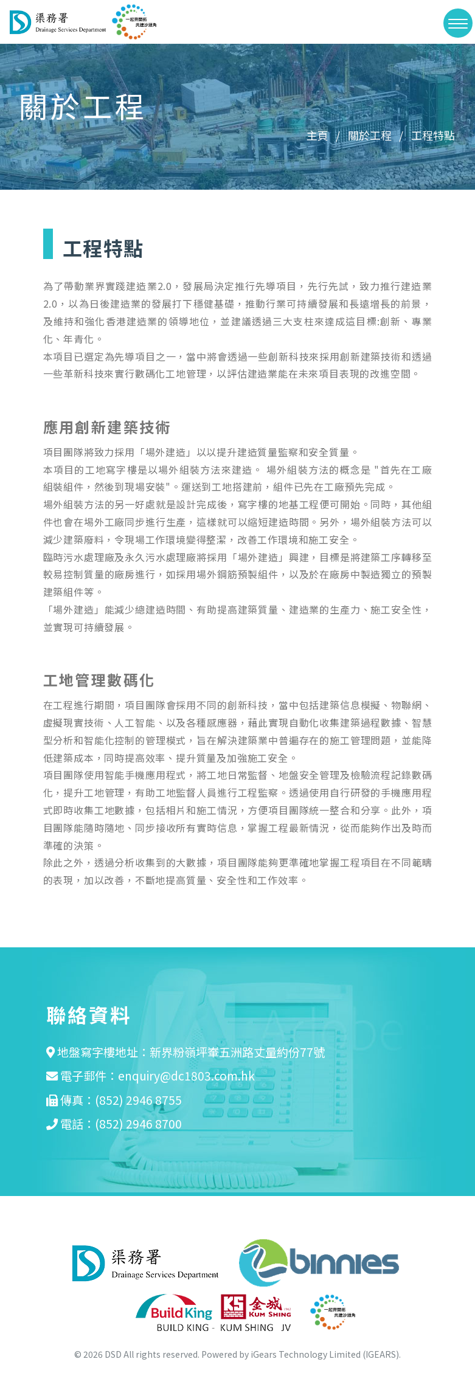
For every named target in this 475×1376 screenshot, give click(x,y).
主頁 (317, 135)
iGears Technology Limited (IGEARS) (325, 1353)
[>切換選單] (458, 23)
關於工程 (370, 135)
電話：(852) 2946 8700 (121, 1123)
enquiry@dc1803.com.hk (186, 1075)
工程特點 (433, 135)
